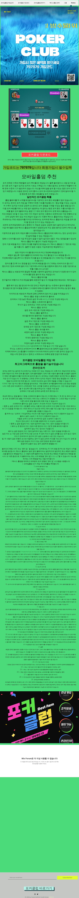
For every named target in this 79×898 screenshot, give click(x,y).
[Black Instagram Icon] (35, 894)
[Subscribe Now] (67, 877)
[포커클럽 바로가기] (39, 888)
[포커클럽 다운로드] (39, 155)
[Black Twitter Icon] (37, 894)
